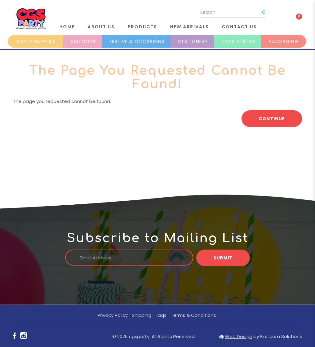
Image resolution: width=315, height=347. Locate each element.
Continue (272, 119)
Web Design (238, 336)
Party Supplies (36, 41)
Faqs (161, 315)
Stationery (193, 41)
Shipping (141, 315)
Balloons (83, 41)
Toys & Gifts (238, 41)
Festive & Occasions (137, 41)
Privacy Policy (113, 315)
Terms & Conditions (193, 315)
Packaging (283, 41)
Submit (223, 258)
